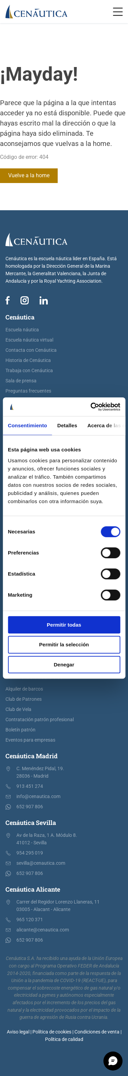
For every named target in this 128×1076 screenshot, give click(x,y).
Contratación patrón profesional (39, 720)
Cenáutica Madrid (31, 756)
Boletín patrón (20, 730)
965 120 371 (29, 920)
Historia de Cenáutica (28, 360)
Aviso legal (18, 1032)
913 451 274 (29, 786)
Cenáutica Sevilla (30, 822)
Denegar (64, 664)
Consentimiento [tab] (27, 425)
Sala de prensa (21, 381)
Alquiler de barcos (24, 689)
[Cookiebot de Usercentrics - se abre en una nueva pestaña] (91, 406)
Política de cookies (51, 1032)
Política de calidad (64, 1039)
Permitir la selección (64, 644)
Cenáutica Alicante (32, 889)
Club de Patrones (23, 699)
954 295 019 (29, 853)
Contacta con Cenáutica (31, 350)
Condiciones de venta (96, 1032)
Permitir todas (64, 625)
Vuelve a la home (28, 175)
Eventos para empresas (30, 740)
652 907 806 (29, 807)
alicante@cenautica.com (42, 930)
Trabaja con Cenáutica (29, 371)
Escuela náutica (22, 330)
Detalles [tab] (67, 425)
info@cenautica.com (38, 796)
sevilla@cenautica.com (40, 863)
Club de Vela (18, 709)
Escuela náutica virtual (29, 340)
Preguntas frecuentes (28, 391)
